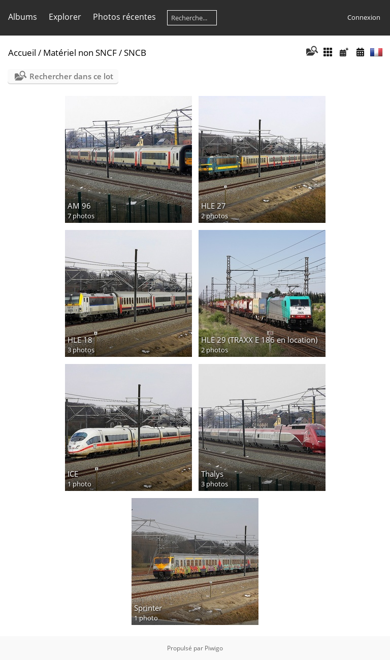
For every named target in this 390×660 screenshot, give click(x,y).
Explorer (65, 16)
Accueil (22, 52)
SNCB (135, 52)
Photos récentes (124, 16)
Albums (22, 16)
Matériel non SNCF (80, 52)
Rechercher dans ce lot (71, 76)
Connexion (363, 17)
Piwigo (214, 648)
